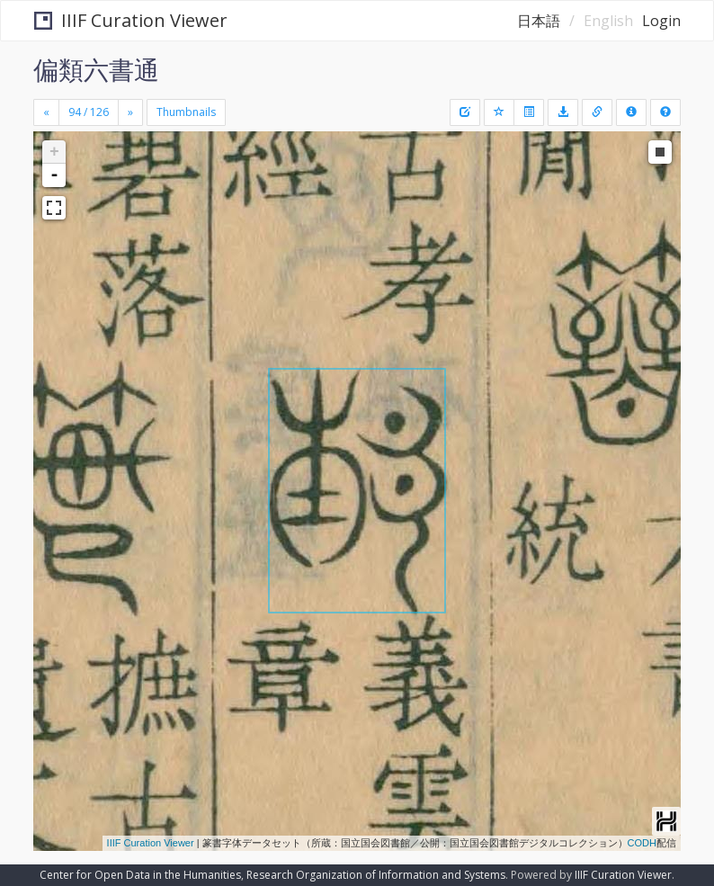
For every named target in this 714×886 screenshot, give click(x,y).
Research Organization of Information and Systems (375, 874)
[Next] (130, 112)
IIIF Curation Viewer (131, 20)
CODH (642, 842)
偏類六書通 (96, 69)
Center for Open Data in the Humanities (140, 874)
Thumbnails (186, 112)
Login (661, 21)
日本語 (538, 21)
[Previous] (46, 112)
